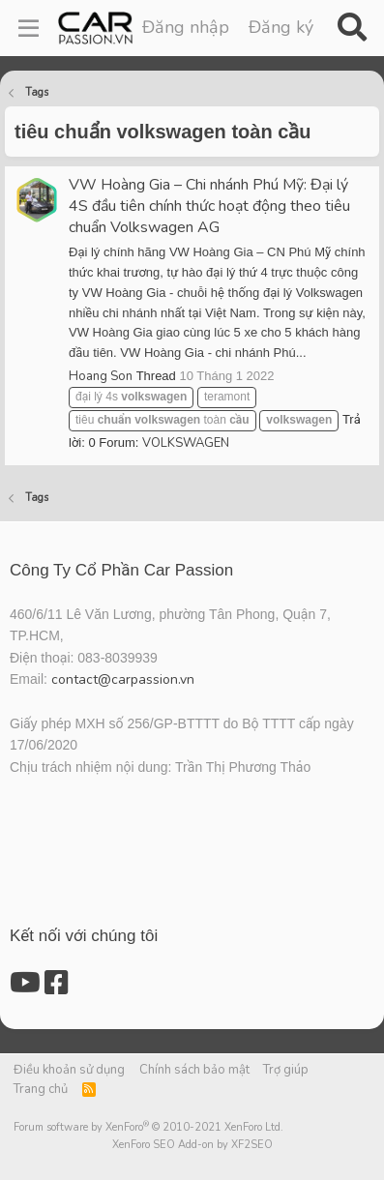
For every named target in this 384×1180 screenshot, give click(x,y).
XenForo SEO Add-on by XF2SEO (192, 1144)
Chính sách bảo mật (194, 1069)
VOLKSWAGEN (185, 443)
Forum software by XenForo (148, 1127)
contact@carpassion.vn (122, 679)
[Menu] (28, 28)
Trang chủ (41, 1089)
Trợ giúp (286, 1069)
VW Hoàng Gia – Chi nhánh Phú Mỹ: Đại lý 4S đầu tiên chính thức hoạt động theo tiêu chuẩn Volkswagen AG (209, 206)
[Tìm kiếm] (351, 28)
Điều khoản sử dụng (69, 1069)
